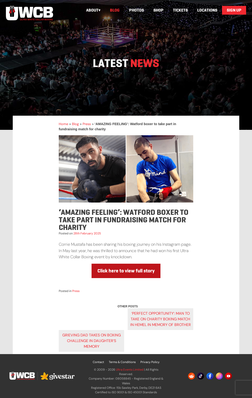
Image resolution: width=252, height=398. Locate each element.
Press (87, 124)
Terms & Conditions (122, 362)
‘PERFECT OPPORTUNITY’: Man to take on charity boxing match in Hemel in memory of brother (160, 319)
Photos (136, 10)
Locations (207, 10)
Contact (98, 362)
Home (63, 124)
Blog (115, 10)
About (92, 10)
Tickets (180, 10)
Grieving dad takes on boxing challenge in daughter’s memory (91, 341)
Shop (158, 10)
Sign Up (234, 10)
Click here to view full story (126, 271)
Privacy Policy (150, 362)
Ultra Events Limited (129, 370)
